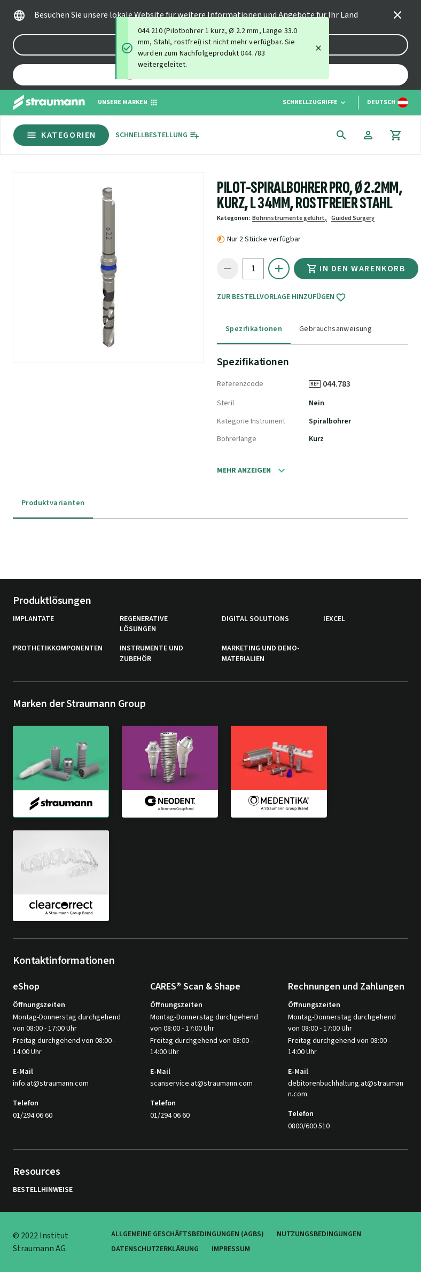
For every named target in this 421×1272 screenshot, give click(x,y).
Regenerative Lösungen (144, 624)
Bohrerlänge (236, 439)
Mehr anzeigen (244, 470)
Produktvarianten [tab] (52, 503)
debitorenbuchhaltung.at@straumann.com (345, 1089)
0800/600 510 (309, 1126)
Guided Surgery (353, 218)
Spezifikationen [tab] (253, 329)
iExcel (334, 619)
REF (314, 384)
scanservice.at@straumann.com (201, 1084)
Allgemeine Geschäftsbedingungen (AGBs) (187, 1234)
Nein (316, 403)
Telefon (25, 1103)
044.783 (340, 384)
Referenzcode (240, 384)
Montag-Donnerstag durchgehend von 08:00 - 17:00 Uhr (67, 1023)
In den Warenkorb (356, 268)
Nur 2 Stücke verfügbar (264, 239)
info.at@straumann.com (51, 1084)
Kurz (316, 439)
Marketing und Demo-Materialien (261, 653)
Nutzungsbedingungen (319, 1234)
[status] (222, 48)
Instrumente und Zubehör (151, 653)
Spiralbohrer (330, 421)
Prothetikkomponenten (58, 648)
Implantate (33, 619)
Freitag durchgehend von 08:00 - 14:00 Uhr (64, 1046)
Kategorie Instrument (251, 421)
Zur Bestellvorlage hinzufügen (281, 297)
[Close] (318, 48)
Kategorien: (233, 218)
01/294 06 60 (32, 1115)
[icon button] (397, 15)
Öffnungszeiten (39, 1005)
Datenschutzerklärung (155, 1249)
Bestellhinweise (43, 1190)
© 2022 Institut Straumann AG (40, 1242)
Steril (225, 403)
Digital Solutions (255, 619)
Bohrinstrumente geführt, (289, 218)
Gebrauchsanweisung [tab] (335, 329)
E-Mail (23, 1071)
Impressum (231, 1249)
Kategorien (61, 135)
